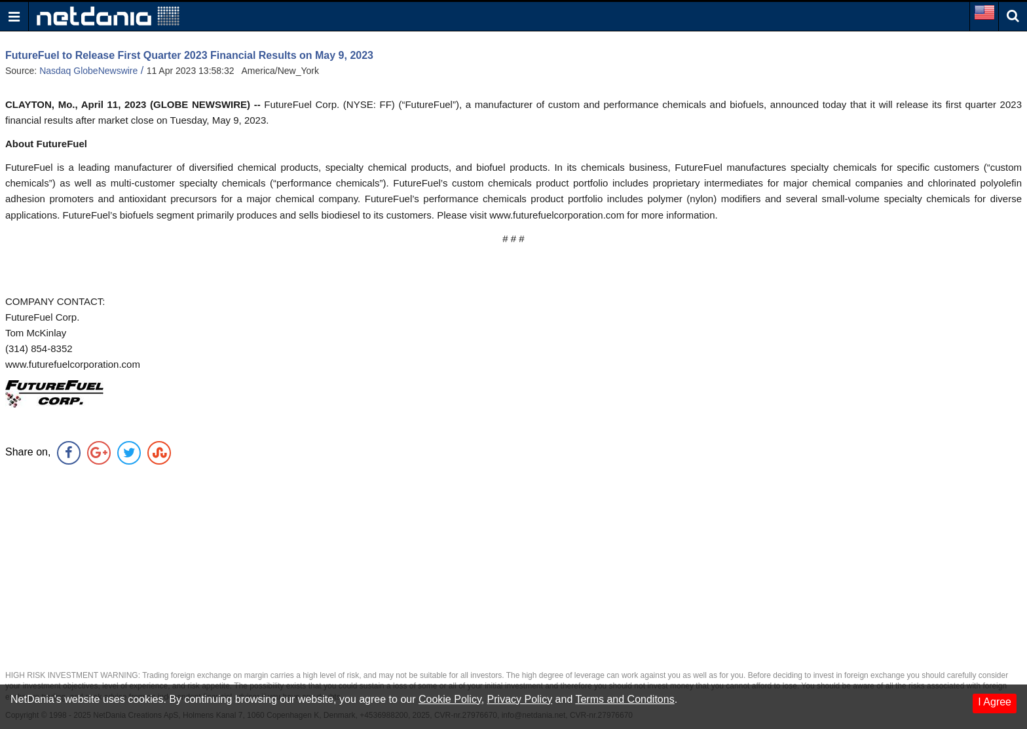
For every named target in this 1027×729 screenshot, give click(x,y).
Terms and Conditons (624, 699)
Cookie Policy (450, 699)
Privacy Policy (520, 699)
